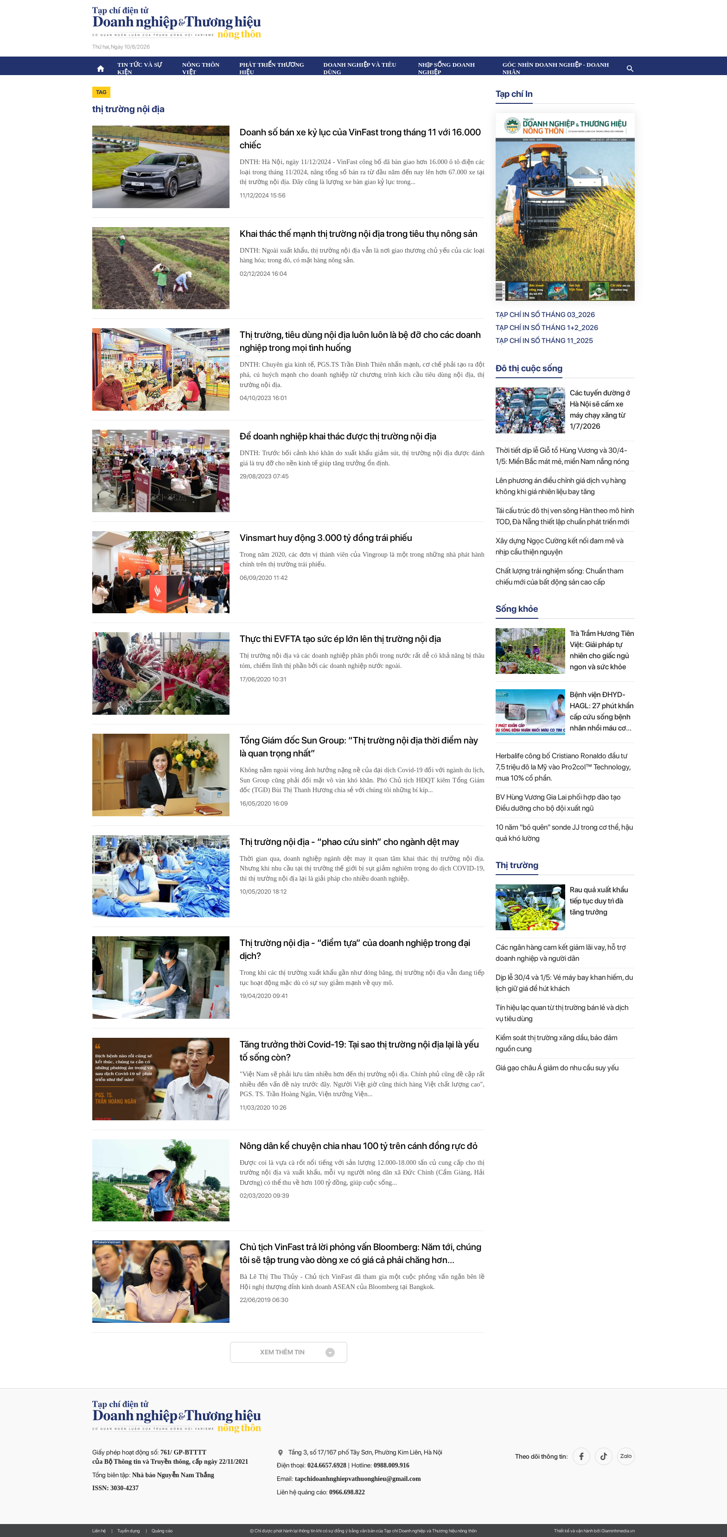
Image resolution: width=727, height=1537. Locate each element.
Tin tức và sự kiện (139, 68)
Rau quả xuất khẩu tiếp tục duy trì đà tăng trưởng (599, 900)
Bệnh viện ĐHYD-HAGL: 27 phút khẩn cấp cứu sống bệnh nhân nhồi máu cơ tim (602, 712)
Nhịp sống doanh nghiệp (446, 68)
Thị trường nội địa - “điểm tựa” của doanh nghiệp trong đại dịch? (355, 949)
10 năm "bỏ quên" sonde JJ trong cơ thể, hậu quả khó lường (564, 833)
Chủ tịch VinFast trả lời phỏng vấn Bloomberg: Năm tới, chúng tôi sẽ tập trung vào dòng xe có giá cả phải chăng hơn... (360, 1253)
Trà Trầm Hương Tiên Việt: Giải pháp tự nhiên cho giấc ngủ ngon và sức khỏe (602, 650)
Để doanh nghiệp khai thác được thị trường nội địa (338, 436)
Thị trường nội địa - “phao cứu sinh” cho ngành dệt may (349, 841)
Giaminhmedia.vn (618, 1530)
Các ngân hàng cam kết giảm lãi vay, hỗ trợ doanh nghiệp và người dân (561, 953)
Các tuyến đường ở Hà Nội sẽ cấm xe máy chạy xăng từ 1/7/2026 (600, 409)
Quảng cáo (162, 1530)
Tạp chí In (514, 94)
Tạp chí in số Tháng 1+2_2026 (547, 328)
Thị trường (517, 865)
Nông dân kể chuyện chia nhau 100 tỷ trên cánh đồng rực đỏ (359, 1145)
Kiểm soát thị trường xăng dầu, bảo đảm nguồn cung (557, 1043)
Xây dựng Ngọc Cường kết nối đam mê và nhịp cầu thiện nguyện (560, 546)
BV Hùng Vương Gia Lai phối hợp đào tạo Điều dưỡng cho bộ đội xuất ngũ (558, 803)
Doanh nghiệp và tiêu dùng (360, 68)
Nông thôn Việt (200, 68)
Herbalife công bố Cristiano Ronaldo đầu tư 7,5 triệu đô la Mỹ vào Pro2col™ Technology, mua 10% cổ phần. (563, 766)
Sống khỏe (517, 608)
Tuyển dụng (128, 1530)
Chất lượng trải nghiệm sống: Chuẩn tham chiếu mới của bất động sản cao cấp (560, 576)
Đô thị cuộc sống (529, 368)
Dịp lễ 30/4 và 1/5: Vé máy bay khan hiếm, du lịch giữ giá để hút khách (564, 983)
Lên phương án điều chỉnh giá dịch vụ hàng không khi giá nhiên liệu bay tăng (561, 486)
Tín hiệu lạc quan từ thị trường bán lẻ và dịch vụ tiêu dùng (562, 1013)
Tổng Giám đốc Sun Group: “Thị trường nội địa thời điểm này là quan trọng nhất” (359, 747)
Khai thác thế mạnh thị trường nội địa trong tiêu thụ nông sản (359, 233)
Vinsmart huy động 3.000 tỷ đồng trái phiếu (326, 537)
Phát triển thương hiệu (271, 68)
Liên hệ (99, 1530)
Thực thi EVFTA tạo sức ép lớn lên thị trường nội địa (340, 638)
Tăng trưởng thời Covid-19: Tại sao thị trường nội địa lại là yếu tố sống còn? (359, 1051)
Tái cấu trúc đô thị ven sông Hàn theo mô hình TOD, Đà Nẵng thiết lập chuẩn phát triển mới (565, 516)
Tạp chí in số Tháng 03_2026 (545, 315)
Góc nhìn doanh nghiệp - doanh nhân (556, 68)
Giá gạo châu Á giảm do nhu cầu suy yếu (557, 1067)
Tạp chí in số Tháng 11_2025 (544, 341)
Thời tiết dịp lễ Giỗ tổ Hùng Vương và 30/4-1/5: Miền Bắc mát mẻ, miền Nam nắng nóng (562, 456)
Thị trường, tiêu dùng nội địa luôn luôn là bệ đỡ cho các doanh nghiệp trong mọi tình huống (360, 341)
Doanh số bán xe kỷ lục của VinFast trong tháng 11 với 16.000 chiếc (360, 139)
